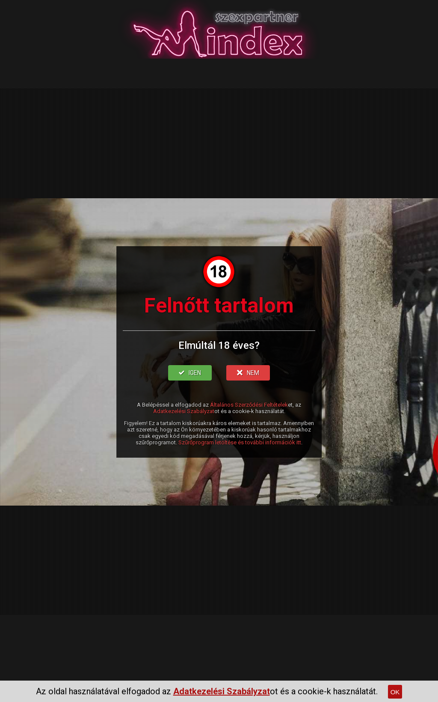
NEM (248, 372)
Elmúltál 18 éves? (219, 345)
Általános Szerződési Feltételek (249, 405)
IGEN (190, 372)
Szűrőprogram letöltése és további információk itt (239, 442)
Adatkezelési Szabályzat (183, 411)
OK (395, 692)
